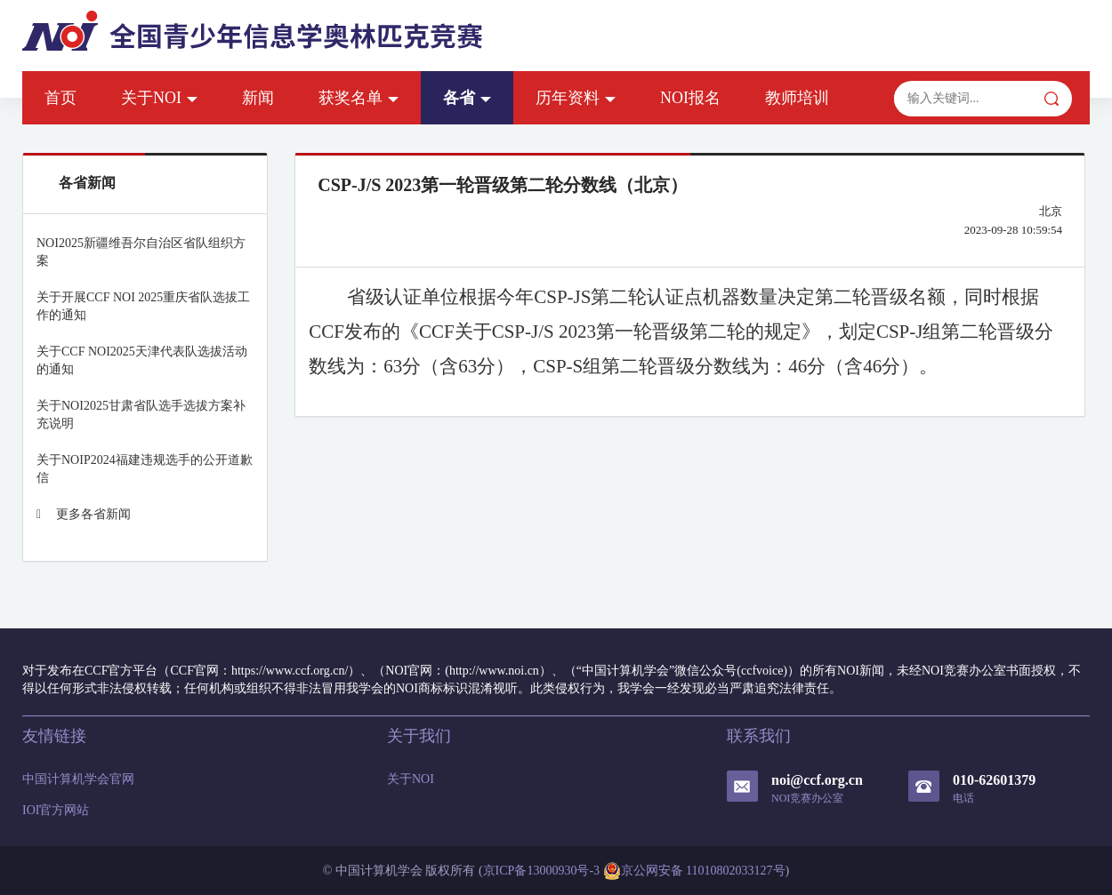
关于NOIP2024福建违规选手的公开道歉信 (144, 468)
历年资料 (576, 98)
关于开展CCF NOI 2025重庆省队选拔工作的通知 (143, 306)
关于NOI (159, 98)
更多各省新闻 (83, 514)
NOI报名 (690, 98)
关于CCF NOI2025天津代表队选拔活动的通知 (141, 360)
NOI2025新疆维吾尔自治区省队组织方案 (141, 252)
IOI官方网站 (55, 810)
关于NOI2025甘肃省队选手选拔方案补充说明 (141, 414)
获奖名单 (358, 98)
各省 (467, 98)
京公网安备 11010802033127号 (694, 871)
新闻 (258, 98)
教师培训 (797, 98)
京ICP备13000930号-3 (541, 870)
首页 (60, 98)
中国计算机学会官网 (78, 779)
